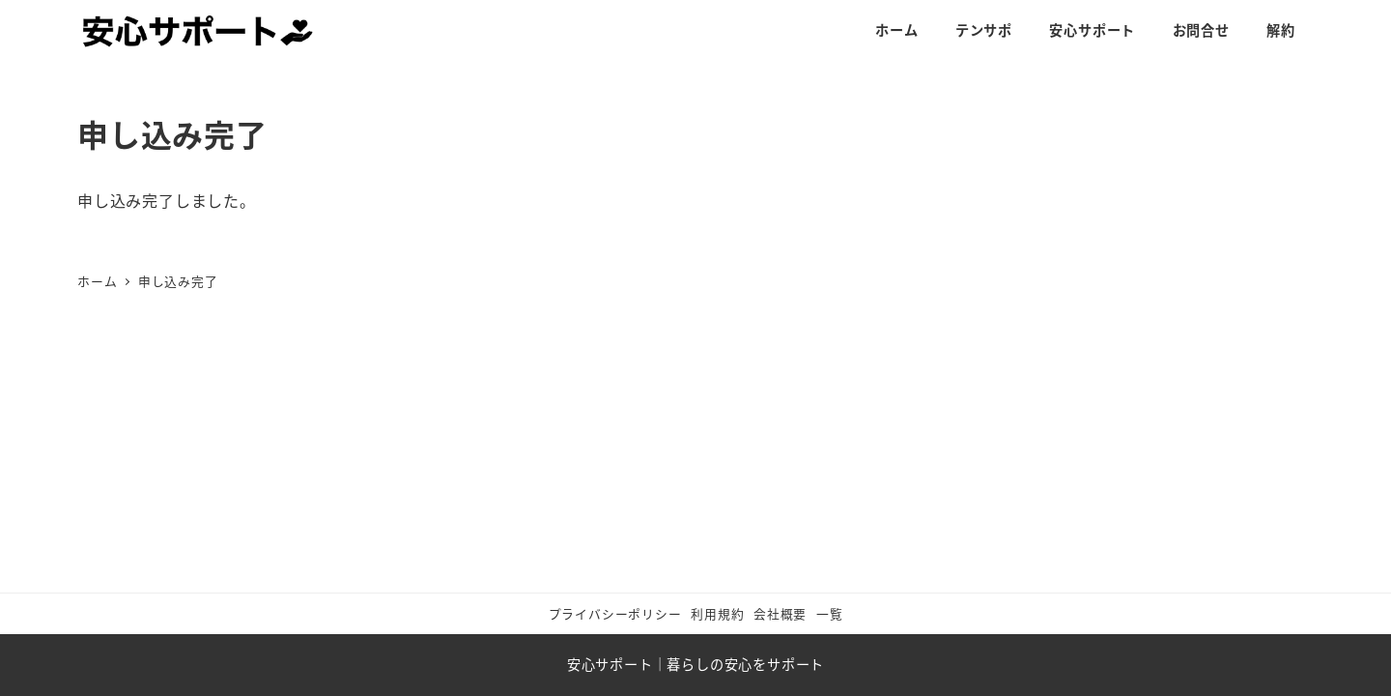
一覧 (829, 613)
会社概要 (780, 613)
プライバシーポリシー (615, 613)
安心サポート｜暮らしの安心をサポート (695, 664)
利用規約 (717, 613)
